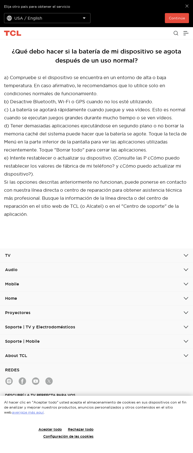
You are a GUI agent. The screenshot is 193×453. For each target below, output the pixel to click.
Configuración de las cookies (68, 436)
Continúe (177, 18)
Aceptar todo (50, 429)
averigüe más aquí (28, 412)
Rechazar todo (80, 429)
